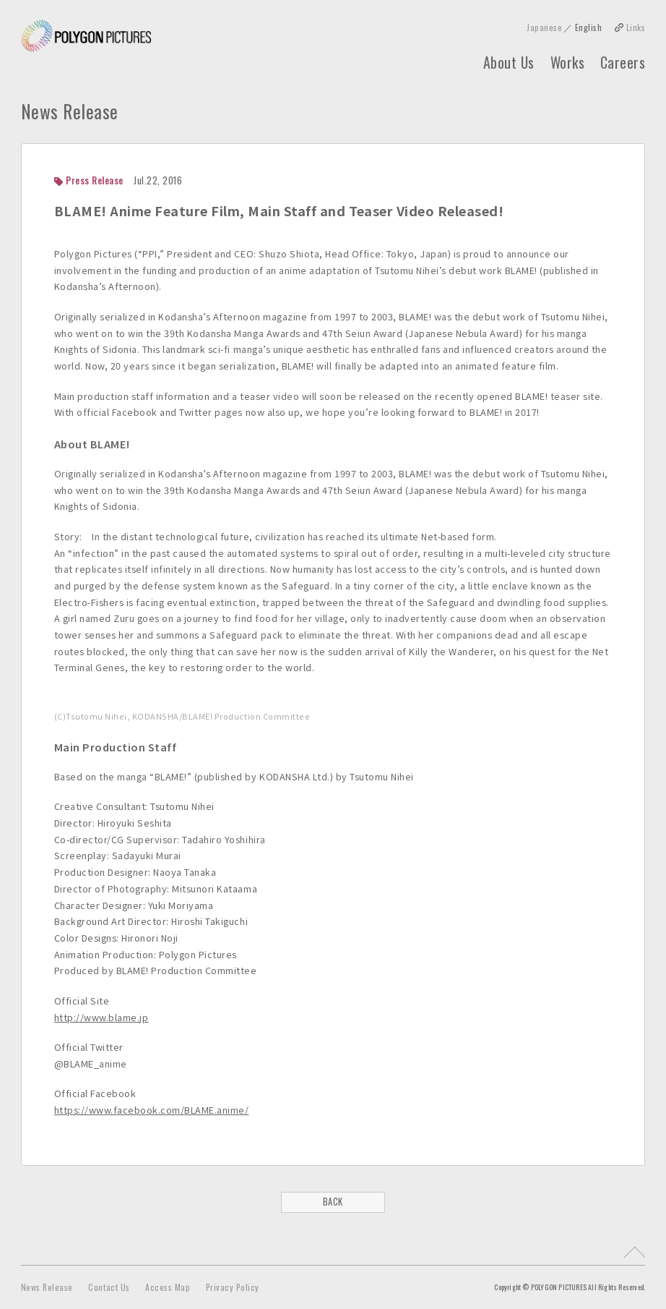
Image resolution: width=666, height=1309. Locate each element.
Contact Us (108, 1287)
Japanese (544, 27)
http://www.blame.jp (101, 1017)
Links (636, 27)
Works (567, 63)
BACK (333, 1201)
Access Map (167, 1287)
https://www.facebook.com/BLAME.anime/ (151, 1110)
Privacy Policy (232, 1287)
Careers (623, 63)
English (588, 27)
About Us (509, 63)
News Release (47, 1287)
